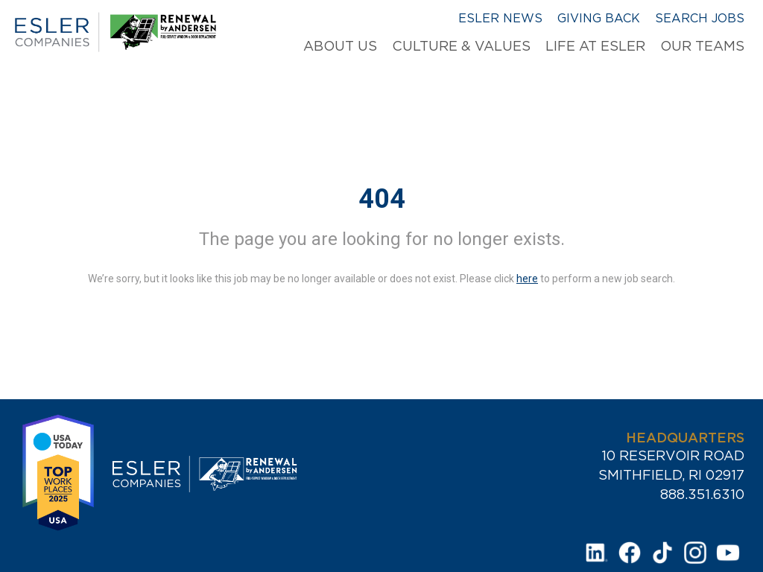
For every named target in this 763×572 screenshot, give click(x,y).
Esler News (500, 18)
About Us (340, 46)
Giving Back (598, 18)
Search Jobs (699, 18)
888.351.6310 (702, 494)
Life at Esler (595, 46)
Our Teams (702, 46)
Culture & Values (461, 46)
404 (381, 198)
